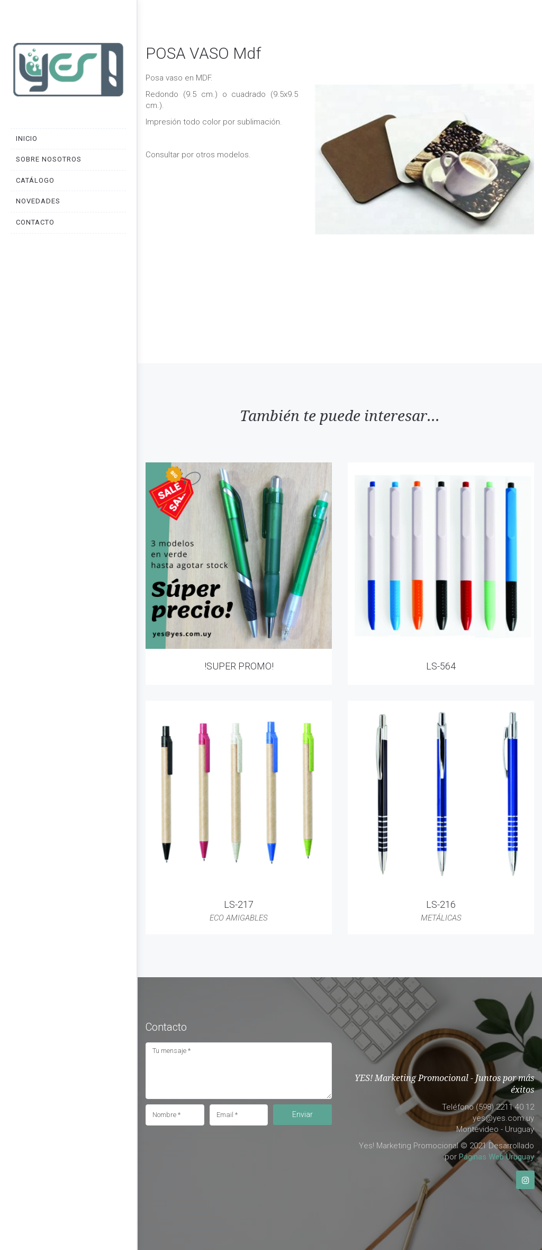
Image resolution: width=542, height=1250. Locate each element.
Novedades (38, 201)
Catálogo (35, 180)
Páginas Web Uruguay (496, 1157)
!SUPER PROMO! (239, 666)
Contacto (35, 222)
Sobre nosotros (49, 159)
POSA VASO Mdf (203, 53)
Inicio (27, 138)
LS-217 (239, 904)
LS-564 (441, 666)
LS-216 (441, 904)
